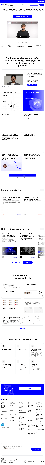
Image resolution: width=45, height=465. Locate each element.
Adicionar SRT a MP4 (39, 423)
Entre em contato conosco (28, 18)
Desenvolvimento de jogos (22, 425)
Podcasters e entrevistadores (30, 411)
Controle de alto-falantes (4, 414)
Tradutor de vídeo (39, 406)
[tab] (11, 72)
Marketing (20, 410)
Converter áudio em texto (39, 419)
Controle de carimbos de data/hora (5, 409)
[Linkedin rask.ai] (35, 461)
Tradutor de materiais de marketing (31, 437)
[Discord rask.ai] (37, 461)
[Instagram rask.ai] (39, 461)
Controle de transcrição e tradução (3, 406)
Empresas (29, 413)
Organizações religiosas (21, 429)
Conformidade (12, 406)
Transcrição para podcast (39, 415)
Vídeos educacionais (22, 412)
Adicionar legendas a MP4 (40, 422)
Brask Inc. (5, 460)
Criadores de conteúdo (30, 408)
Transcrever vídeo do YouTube (40, 404)
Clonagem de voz (4, 411)
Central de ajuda (13, 414)
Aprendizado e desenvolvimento (22, 404)
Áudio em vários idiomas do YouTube (22, 414)
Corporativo (12, 417)
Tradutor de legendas (40, 429)
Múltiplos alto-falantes (3, 416)
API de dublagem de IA (13, 412)
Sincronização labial (39, 431)
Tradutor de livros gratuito (31, 439)
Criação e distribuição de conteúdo (21, 417)
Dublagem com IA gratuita (31, 429)
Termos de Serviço (25, 461)
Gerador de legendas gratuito (31, 426)
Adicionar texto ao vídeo (39, 426)
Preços (8, 5)
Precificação (3, 403)
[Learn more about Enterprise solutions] (22, 328)
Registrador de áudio (4, 418)
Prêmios (11, 405)
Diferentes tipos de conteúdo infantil (22, 422)
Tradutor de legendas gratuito (31, 431)
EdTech (29, 403)
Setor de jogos (30, 417)
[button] (9, 4)
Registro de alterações (12, 420)
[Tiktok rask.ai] (41, 461)
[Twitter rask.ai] (33, 461)
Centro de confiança (4, 428)
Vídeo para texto (39, 409)
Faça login (27, 4)
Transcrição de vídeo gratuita (31, 434)
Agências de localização (21, 407)
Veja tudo (38, 432)
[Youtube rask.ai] (43, 461)
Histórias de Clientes (13, 403)
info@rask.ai (30, 461)
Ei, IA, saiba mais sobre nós (16, 461)
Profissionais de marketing (30, 406)
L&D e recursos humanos (30, 415)
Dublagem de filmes (31, 420)
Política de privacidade (20, 461)
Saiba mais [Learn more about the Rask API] (4, 101)
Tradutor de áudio (39, 412)
